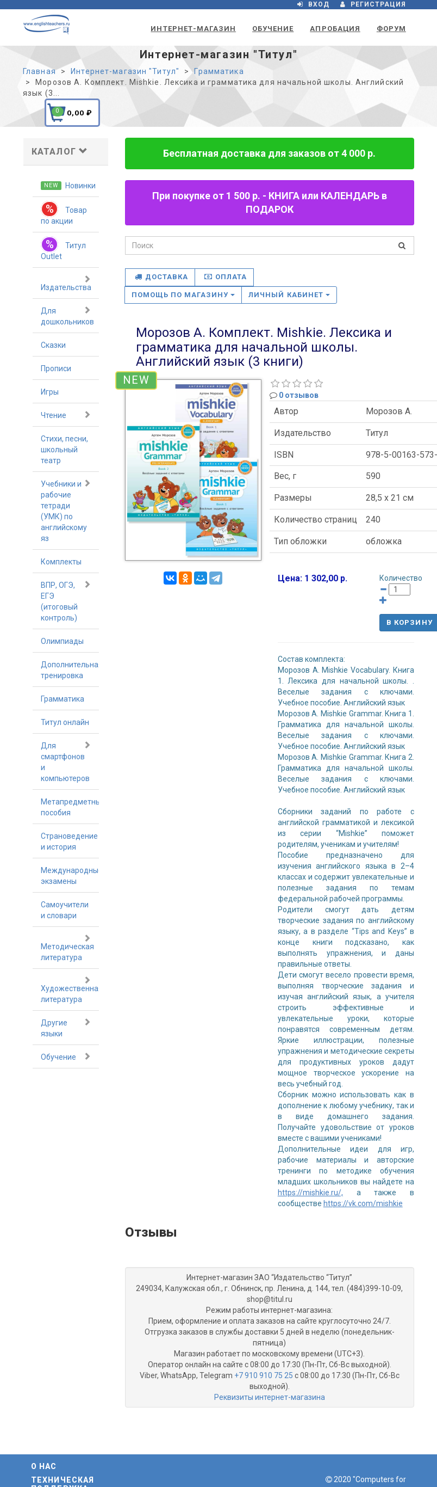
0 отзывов (299, 395)
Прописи (56, 368)
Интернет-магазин (193, 28)
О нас (44, 1466)
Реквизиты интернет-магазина (269, 1397)
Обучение (273, 28)
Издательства (66, 283)
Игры (50, 392)
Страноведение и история (69, 841)
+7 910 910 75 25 (263, 1375)
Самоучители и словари (65, 910)
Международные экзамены (70, 876)
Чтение (66, 415)
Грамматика (62, 699)
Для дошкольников (67, 315)
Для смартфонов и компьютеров (66, 761)
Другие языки (66, 1027)
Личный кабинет (289, 295)
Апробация (335, 28)
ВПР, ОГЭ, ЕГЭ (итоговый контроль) (66, 601)
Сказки (53, 345)
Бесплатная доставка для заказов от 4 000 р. (269, 153)
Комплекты (61, 561)
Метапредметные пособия (70, 807)
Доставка (161, 277)
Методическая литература (67, 947)
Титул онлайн (65, 722)
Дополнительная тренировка (70, 670)
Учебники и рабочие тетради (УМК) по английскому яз (66, 510)
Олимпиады (62, 641)
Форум (391, 28)
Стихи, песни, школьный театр (64, 449)
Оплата (225, 277)
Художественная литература (70, 989)
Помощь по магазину (183, 295)
